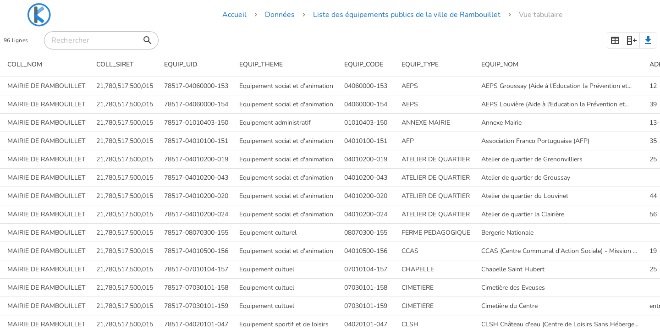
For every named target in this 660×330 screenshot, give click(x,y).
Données (280, 15)
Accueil (234, 15)
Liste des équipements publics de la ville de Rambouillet (406, 15)
